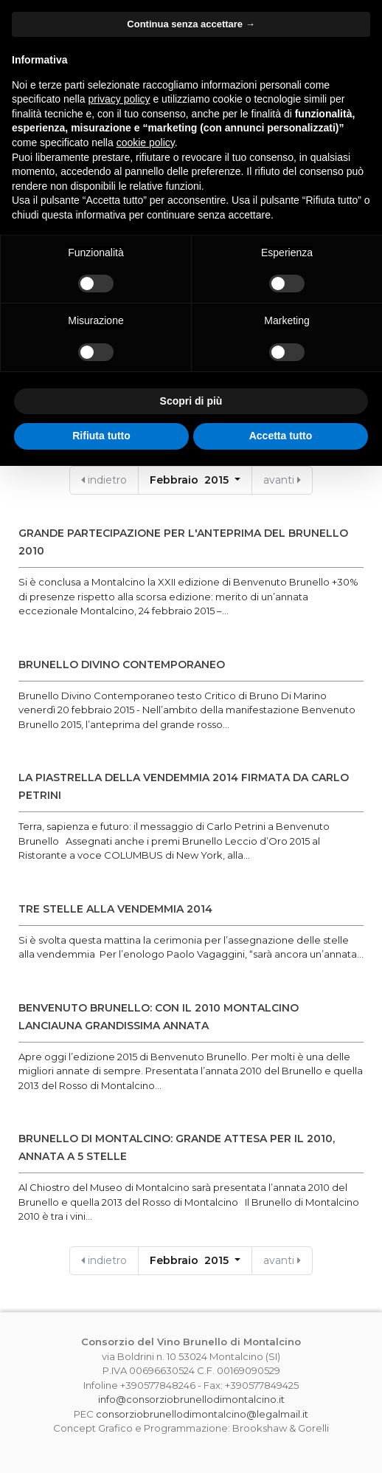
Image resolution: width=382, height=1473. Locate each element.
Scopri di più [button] (191, 401)
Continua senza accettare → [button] (190, 24)
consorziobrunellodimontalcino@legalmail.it (202, 1414)
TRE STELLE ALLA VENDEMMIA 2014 (115, 909)
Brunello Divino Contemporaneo (121, 664)
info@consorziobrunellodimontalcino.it (191, 1399)
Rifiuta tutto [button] (101, 436)
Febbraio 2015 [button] (191, 480)
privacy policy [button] (119, 99)
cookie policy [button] (146, 142)
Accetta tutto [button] (281, 436)
